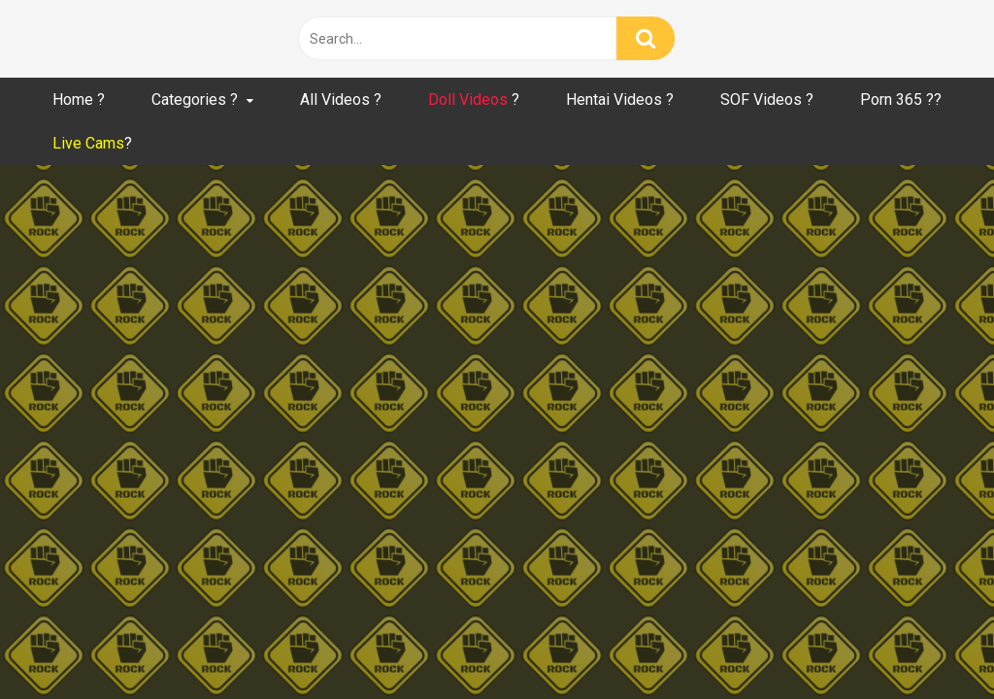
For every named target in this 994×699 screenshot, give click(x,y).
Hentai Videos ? (620, 99)
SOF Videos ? (766, 99)
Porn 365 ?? (901, 99)
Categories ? (194, 99)
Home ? (78, 99)
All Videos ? (340, 99)
